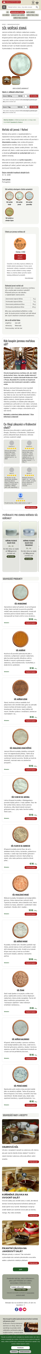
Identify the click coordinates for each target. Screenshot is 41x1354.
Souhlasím (20, 1347)
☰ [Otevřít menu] (4, 7)
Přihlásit (33, 4)
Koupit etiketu (20, 257)
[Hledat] (37, 7)
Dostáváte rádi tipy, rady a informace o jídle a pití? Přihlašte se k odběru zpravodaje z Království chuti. (20, 1280)
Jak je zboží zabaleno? (20, 88)
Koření (4, 24)
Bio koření (6, 15)
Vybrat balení (30, 623)
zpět (20, 1269)
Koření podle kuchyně (20, 18)
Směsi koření (30, 12)
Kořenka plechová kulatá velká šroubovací (29, 543)
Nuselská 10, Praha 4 (16, 122)
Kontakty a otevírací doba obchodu (16, 414)
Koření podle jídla (32, 15)
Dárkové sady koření (18, 15)
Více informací (29, 278)
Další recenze (31, 507)
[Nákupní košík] (37, 3)
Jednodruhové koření (17, 12)
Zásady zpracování (24, 1351)
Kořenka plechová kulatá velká (11, 542)
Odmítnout (14, 1351)
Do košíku (11, 556)
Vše (8, 12)
